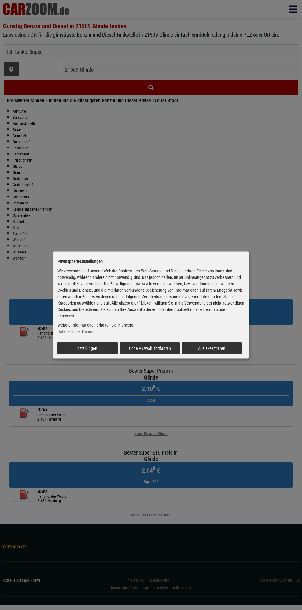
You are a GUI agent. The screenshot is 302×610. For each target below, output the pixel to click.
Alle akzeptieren (211, 348)
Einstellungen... (87, 348)
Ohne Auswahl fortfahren (150, 348)
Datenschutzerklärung (75, 331)
